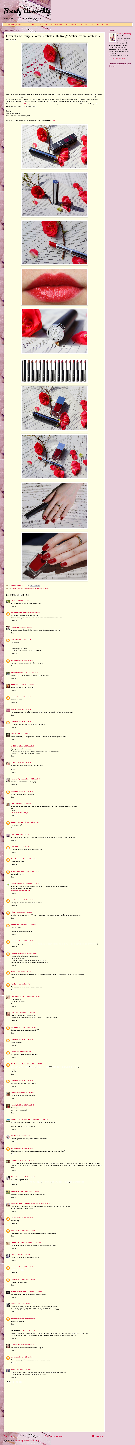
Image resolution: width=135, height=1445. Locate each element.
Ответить (14, 606)
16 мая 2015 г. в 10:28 (34, 1064)
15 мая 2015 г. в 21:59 (26, 900)
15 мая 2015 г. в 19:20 (26, 746)
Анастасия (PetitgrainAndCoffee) (23, 1203)
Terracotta (14, 684)
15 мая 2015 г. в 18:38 (24, 697)
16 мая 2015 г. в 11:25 (26, 1093)
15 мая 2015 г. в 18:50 (23, 709)
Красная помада (36, 588)
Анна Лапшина (16, 859)
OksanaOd (15, 1093)
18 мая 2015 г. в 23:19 (25, 1357)
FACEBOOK (56, 24)
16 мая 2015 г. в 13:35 (25, 1148)
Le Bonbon (15, 1160)
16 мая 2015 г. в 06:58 (23, 972)
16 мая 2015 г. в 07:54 (24, 984)
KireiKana (14, 900)
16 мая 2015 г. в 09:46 (28, 1027)
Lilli (12, 834)
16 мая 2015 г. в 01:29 (29, 953)
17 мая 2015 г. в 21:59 (28, 1330)
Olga (12, 734)
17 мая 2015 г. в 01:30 (22, 1254)
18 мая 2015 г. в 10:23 (26, 1345)
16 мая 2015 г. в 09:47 (26, 1052)
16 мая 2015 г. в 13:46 (26, 1160)
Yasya (13, 1369)
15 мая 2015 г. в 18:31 (25, 660)
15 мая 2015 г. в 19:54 (23, 762)
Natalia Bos (15, 1279)
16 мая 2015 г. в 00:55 (25, 941)
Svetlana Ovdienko (17, 1191)
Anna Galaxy (15, 1027)
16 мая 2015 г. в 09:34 (27, 1013)
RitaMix (13, 912)
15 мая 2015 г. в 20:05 (25, 791)
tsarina (13, 697)
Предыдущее (98, 1436)
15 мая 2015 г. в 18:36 (31, 672)
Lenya (13, 803)
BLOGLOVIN (87, 24)
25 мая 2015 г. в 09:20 (23, 1369)
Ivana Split (15, 1105)
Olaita (13, 600)
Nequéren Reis (16, 953)
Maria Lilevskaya (17, 672)
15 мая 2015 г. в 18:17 (29, 639)
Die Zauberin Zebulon (18, 1064)
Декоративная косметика (21, 588)
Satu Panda (15, 1230)
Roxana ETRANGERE (18, 1291)
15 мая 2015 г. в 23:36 (28, 924)
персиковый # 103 (20, 104)
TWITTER (42, 24)
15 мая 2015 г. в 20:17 (23, 803)
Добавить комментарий (15, 1382)
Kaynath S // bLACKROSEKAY (21, 1119)
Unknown (14, 660)
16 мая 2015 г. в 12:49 (40, 1119)
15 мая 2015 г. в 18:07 (23, 600)
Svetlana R (15, 1345)
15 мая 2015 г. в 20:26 (21, 834)
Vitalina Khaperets (17, 871)
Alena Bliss (15, 1177)
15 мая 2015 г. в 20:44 (22, 846)
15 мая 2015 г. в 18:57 (25, 721)
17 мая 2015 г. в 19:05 (27, 1318)
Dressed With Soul (17, 883)
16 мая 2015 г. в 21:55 (25, 1218)
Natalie (13, 1136)
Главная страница (13, 24)
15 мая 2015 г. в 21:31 (32, 883)
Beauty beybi (15, 924)
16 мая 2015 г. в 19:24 (42, 1203)
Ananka (13, 627)
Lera (12, 1254)
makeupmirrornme (18, 996)
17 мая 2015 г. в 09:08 (27, 1279)
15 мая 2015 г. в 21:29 (32, 871)
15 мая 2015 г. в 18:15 (24, 627)
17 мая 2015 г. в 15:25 (34, 1291)
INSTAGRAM (103, 24)
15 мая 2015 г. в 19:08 (22, 734)
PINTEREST (71, 24)
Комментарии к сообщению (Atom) (27, 1441)
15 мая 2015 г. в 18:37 (26, 684)
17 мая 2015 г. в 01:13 (33, 1242)
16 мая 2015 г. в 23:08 (27, 1230)
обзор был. (56, 120)
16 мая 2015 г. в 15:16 (27, 1177)
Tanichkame (15, 1318)
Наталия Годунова (18, 779)
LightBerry (15, 746)
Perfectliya (15, 1052)
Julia (13, 846)
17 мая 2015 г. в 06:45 (25, 1267)
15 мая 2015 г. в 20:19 (31, 822)
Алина (13, 709)
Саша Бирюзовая (17, 822)
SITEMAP (29, 24)
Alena (13, 972)
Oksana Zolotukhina (18, 1242)
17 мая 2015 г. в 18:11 (28, 1304)
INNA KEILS (15, 1013)
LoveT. (13, 762)
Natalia (13, 984)
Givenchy (46, 588)
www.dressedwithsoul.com (20, 890)
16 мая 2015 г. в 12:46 (26, 1105)
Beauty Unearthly (27, 10)
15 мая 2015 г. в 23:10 (24, 912)
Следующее (9, 1436)
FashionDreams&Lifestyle (19, 813)
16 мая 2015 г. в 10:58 (25, 1080)
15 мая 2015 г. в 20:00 (32, 779)
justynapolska (16, 639)
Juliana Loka (15, 1304)
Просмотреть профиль (117, 58)
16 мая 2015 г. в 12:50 (24, 1136)
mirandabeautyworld (18, 613)
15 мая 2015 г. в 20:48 (30, 859)
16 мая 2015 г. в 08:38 (32, 996)
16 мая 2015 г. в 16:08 (32, 1191)
